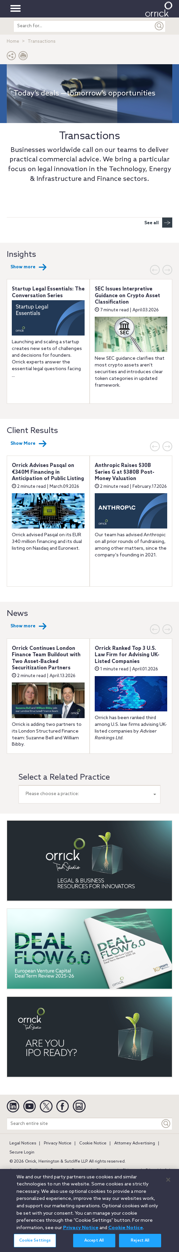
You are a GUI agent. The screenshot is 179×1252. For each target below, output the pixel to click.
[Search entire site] (83, 1124)
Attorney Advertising (134, 1143)
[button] (11, 57)
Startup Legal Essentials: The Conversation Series (48, 292)
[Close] (168, 1185)
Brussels (80, 1170)
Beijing (36, 1170)
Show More (28, 443)
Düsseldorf (156, 1170)
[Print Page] (23, 57)
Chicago (130, 1170)
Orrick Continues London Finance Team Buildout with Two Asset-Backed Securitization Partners (46, 658)
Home (13, 41)
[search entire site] (83, 26)
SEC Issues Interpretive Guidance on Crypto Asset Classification (127, 295)
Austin (15, 1170)
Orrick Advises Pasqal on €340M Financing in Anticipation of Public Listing (48, 472)
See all (158, 223)
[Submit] (159, 26)
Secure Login (21, 1152)
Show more (28, 267)
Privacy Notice (57, 1143)
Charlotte (105, 1170)
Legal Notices (22, 1143)
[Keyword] (166, 1124)
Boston (57, 1170)
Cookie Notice (93, 1143)
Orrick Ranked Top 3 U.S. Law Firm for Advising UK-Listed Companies (127, 655)
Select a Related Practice (64, 777)
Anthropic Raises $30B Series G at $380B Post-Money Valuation (124, 472)
